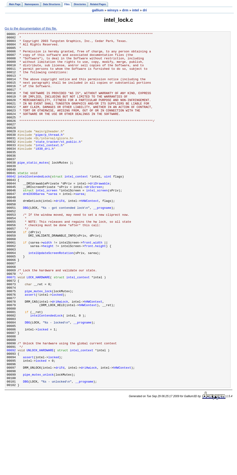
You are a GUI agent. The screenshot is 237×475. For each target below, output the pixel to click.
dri (145, 10)
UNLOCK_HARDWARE (40, 414)
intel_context (76, 205)
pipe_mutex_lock (38, 343)
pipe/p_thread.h (49, 155)
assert (30, 347)
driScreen (94, 218)
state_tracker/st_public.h (58, 164)
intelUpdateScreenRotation (51, 297)
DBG (25, 243)
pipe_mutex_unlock (38, 443)
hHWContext (90, 235)
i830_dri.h (45, 172)
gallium (97, 10)
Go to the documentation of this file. (31, 28)
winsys (112, 10)
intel (135, 10)
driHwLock (60, 356)
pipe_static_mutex (33, 189)
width (47, 285)
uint (107, 205)
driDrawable (99, 214)
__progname (102, 243)
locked (57, 347)
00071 (11, 326)
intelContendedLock (34, 205)
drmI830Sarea (34, 226)
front (86, 285)
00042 (11, 205)
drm (125, 10)
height (48, 289)
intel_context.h (49, 168)
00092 (11, 414)
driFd (59, 235)
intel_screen (46, 222)
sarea (52, 226)
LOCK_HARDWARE (38, 326)
